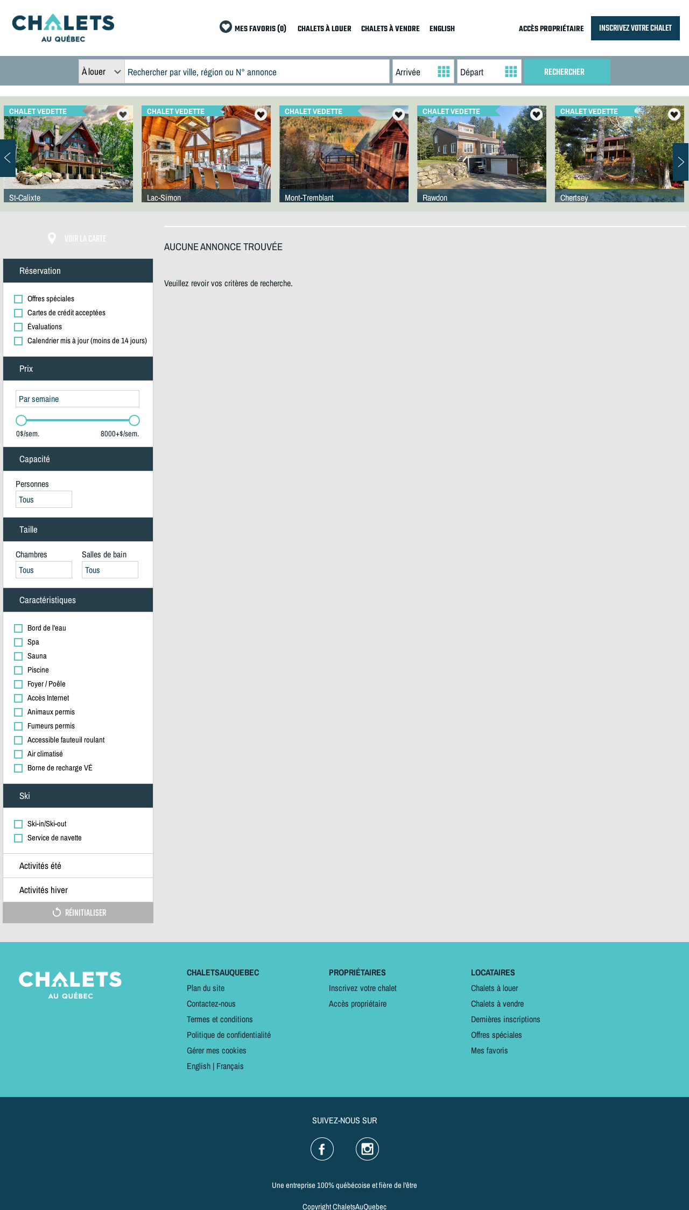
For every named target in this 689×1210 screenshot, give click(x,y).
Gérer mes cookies (217, 1050)
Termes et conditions (220, 1019)
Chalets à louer (494, 988)
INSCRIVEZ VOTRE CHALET (635, 28)
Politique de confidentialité (229, 1035)
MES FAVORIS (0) (260, 29)
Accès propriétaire (357, 1003)
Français (230, 1066)
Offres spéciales (496, 1035)
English (198, 1066)
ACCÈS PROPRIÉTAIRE (551, 29)
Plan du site (205, 988)
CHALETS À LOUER (324, 29)
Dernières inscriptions (505, 1019)
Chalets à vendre (497, 1003)
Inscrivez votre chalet (363, 988)
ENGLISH (442, 29)
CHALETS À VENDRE (390, 29)
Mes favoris (489, 1050)
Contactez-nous (211, 1003)
